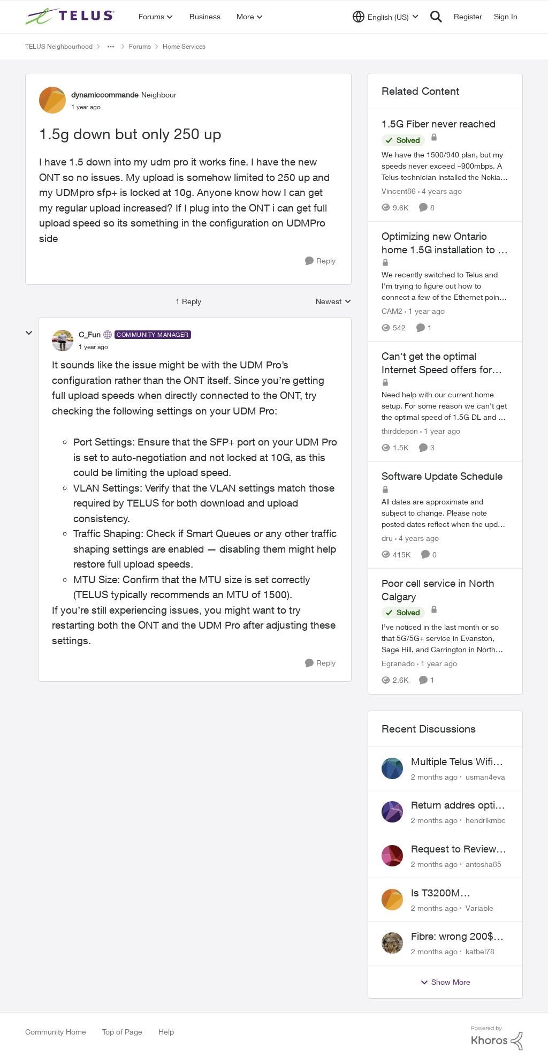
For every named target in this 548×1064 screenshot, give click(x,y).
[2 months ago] (434, 776)
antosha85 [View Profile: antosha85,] (483, 864)
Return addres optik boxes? (455, 805)
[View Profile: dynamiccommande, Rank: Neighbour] (52, 100)
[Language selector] (385, 16)
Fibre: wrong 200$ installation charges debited (455, 936)
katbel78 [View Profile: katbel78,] (480, 951)
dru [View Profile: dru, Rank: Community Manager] (387, 537)
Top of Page (122, 1031)
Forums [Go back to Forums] (140, 46)
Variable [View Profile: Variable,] (479, 907)
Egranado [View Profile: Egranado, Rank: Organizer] (398, 663)
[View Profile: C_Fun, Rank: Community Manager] (62, 340)
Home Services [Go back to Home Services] (184, 46)
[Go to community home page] (71, 16)
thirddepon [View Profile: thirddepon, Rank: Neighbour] (400, 430)
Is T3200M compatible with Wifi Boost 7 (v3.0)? (456, 893)
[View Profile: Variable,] (392, 899)
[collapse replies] (28, 333)
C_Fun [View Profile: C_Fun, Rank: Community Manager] (90, 334)
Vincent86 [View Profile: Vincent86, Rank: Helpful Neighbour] (399, 190)
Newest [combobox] (334, 302)
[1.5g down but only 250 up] (93, 347)
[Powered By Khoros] (497, 1038)
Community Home (55, 1031)
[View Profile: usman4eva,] (392, 768)
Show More (445, 982)
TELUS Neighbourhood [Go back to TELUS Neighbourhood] (59, 46)
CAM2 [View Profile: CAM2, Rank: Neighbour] (392, 310)
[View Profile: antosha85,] (392, 855)
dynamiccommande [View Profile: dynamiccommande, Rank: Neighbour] (105, 94)
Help (166, 1031)
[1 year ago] (425, 310)
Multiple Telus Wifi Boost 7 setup (452, 762)
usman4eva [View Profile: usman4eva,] (485, 776)
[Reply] (320, 261)
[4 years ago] (440, 191)
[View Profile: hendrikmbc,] (392, 811)
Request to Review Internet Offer (453, 849)
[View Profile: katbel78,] (392, 943)
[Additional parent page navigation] (110, 46)
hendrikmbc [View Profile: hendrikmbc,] (486, 820)
